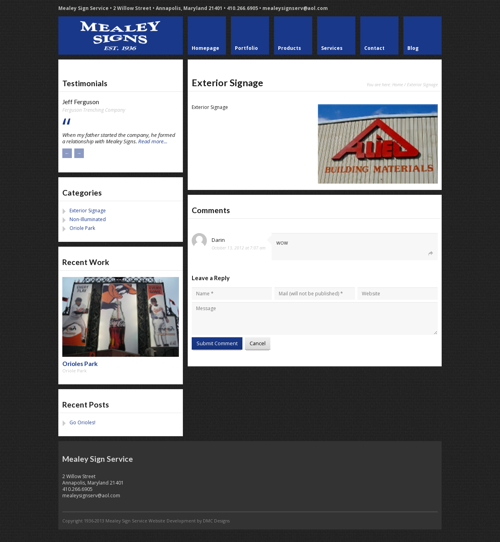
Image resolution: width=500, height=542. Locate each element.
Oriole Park (82, 228)
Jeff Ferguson (80, 101)
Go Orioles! (82, 422)
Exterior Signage (87, 210)
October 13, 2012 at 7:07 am (239, 248)
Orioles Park (80, 363)
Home (397, 84)
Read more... (152, 141)
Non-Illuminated (87, 219)
